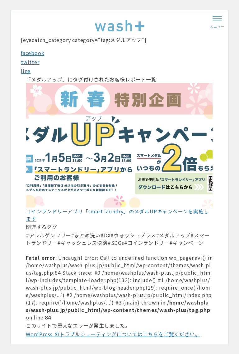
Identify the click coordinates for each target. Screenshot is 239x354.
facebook (32, 53)
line (25, 71)
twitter (30, 62)
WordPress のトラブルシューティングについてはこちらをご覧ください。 (113, 334)
